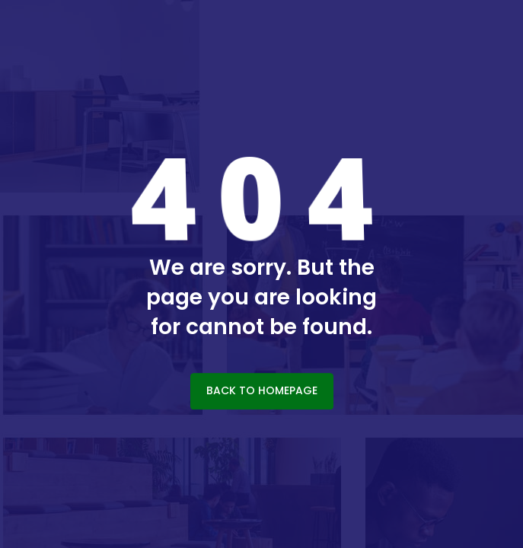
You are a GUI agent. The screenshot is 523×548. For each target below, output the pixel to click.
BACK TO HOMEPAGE (261, 390)
